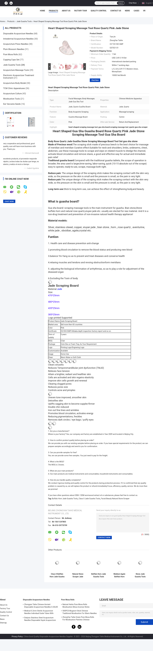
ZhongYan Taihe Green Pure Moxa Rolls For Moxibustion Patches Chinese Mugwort (78, 618)
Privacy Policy (17, 636)
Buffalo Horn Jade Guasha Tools (65, 499)
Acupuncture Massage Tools (16, 70)
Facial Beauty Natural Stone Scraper (115, 499)
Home (42, 11)
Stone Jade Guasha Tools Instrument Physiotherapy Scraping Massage (140, 575)
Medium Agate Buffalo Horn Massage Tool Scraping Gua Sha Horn (119, 575)
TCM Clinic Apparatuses (14, 88)
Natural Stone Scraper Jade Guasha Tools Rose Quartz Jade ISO (78, 575)
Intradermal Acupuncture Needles (18, 39)
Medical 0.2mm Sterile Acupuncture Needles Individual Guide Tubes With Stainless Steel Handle (39, 612)
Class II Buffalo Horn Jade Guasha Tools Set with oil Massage (57, 575)
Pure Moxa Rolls (10, 54)
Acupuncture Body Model (14, 83)
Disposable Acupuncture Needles (18, 33)
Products (53, 11)
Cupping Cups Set (11, 59)
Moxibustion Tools (11, 99)
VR (144, 11)
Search (120, 3)
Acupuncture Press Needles (15, 44)
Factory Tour (80, 11)
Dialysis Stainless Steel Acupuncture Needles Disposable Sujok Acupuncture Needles (40, 619)
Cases (136, 11)
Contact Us (115, 11)
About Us (66, 11)
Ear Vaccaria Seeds (12, 104)
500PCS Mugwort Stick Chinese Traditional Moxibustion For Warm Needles (79, 612)
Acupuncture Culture (12, 93)
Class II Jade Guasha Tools (89, 499)
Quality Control (99, 11)
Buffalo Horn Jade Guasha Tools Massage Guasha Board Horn (98, 575)
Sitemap (3, 623)
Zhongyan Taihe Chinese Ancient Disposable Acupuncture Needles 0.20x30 (41, 605)
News (127, 11)
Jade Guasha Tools (24, 21)
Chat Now (133, 3)
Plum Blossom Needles (13, 49)
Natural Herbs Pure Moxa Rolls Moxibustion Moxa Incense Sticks (76, 605)
